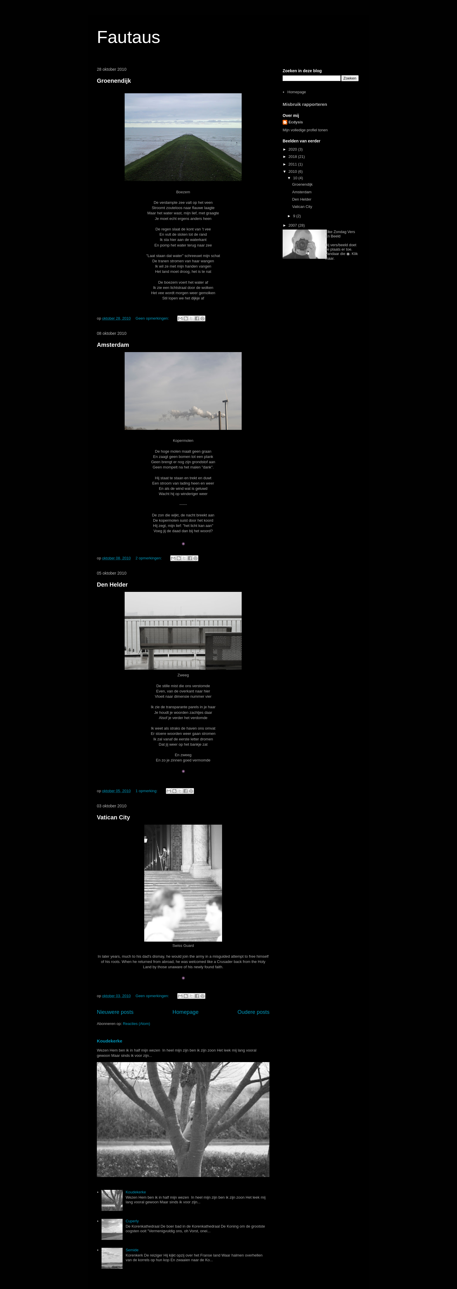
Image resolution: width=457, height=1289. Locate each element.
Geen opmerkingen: (152, 318)
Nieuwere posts (115, 1012)
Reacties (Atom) (136, 1023)
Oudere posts (253, 1012)
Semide (132, 1250)
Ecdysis (295, 122)
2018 (293, 156)
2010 (293, 171)
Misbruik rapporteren (305, 104)
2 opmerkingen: (149, 558)
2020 (293, 149)
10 (295, 178)
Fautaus (128, 37)
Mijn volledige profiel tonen (305, 130)
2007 (293, 225)
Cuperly (132, 1221)
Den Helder (112, 584)
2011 (293, 164)
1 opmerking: (147, 791)
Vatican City (113, 817)
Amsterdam (113, 345)
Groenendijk (114, 80)
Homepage (186, 1012)
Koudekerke (109, 1040)
